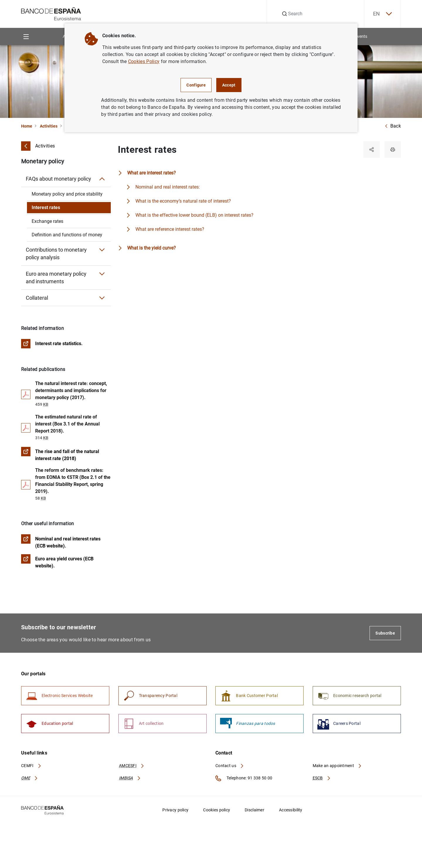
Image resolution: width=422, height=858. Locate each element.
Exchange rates (47, 221)
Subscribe (385, 633)
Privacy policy (175, 810)
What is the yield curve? (151, 248)
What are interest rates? (151, 173)
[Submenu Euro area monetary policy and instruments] (102, 273)
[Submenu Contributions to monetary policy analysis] (102, 249)
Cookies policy (216, 810)
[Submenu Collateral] (102, 298)
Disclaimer (254, 810)
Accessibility (290, 810)
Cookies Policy (143, 61)
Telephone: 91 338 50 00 (243, 778)
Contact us (229, 765)
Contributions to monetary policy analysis (56, 253)
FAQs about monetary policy (58, 179)
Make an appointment (337, 765)
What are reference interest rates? (169, 229)
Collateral (37, 298)
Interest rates (46, 207)
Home (26, 126)
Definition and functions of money (67, 235)
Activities (48, 126)
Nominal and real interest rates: (167, 187)
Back (392, 126)
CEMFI (31, 765)
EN (382, 14)
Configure (196, 85)
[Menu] (26, 36)
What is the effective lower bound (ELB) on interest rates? (194, 215)
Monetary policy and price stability (67, 194)
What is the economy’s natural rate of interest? (183, 201)
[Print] (392, 149)
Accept (229, 85)
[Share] (371, 149)
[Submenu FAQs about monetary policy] (102, 178)
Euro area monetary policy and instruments (56, 277)
